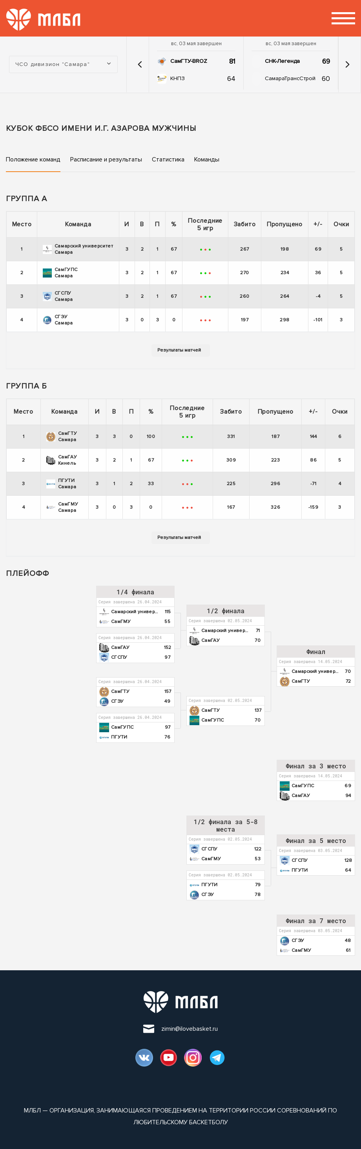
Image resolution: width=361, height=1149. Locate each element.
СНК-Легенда (282, 61)
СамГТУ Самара (61, 437)
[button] (139, 64)
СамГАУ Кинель (61, 460)
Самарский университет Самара (78, 249)
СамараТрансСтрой (290, 78)
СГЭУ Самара (58, 320)
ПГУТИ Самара (61, 484)
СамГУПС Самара (60, 273)
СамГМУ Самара (62, 507)
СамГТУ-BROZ (188, 61)
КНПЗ (177, 78)
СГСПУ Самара (58, 296)
